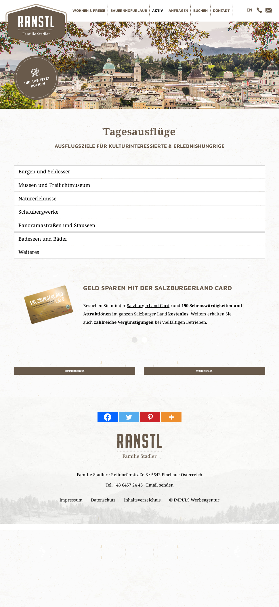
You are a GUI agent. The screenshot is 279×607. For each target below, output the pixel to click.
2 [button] (144, 340)
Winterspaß (204, 372)
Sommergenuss (74, 372)
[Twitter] (129, 420)
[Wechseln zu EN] (249, 9)
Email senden (159, 488)
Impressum (71, 503)
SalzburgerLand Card (148, 305)
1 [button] (134, 340)
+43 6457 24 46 (128, 488)
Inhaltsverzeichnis (142, 503)
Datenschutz (103, 503)
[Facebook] (108, 420)
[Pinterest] (150, 420)
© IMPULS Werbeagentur (194, 503)
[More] (171, 420)
